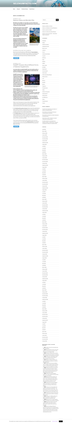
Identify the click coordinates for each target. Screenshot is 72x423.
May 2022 (44, 218)
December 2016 (45, 337)
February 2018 (44, 310)
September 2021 (45, 233)
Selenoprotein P (45, 93)
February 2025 (44, 155)
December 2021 (45, 227)
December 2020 (45, 250)
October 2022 (44, 208)
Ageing (43, 42)
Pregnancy (44, 86)
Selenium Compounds (45, 91)
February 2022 (44, 223)
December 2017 (45, 314)
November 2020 (45, 252)
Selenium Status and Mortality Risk (23, 20)
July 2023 (43, 191)
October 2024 (44, 163)
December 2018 (45, 293)
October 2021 (44, 231)
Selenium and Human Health (47, 29)
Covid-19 (43, 55)
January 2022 (44, 225)
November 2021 (45, 229)
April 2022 (44, 220)
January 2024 (44, 180)
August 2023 (44, 189)
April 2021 (44, 242)
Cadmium (44, 50)
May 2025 (44, 150)
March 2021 (44, 244)
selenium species (30, 121)
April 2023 (44, 197)
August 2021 (44, 235)
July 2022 (43, 214)
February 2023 (44, 201)
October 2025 (44, 140)
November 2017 (45, 316)
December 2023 (45, 182)
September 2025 (45, 142)
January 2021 (44, 248)
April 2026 (44, 129)
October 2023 (44, 186)
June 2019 (44, 284)
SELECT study (18, 113)
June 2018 (44, 303)
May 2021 (44, 240)
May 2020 (44, 263)
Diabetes (43, 61)
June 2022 (44, 216)
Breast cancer (44, 48)
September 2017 (45, 320)
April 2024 (44, 174)
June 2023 (44, 193)
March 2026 (44, 131)
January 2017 (44, 335)
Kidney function (44, 76)
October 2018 (44, 297)
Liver (43, 78)
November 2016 (45, 339)
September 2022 (45, 210)
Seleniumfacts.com (25, 3)
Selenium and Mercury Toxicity (47, 26)
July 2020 (44, 259)
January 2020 (44, 271)
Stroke (43, 99)
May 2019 (44, 286)
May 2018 (44, 305)
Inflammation (44, 72)
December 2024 (45, 159)
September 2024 (45, 165)
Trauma (43, 103)
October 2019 (44, 276)
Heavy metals (44, 65)
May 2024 (44, 172)
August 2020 (44, 257)
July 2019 (43, 282)
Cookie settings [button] (55, 421)
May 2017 (44, 327)
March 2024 (44, 176)
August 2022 (44, 212)
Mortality (43, 82)
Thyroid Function (45, 101)
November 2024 (45, 161)
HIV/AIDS (43, 67)
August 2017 (44, 322)
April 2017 (44, 329)
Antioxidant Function (45, 46)
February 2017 (44, 333)
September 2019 (45, 278)
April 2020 (44, 265)
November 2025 (45, 138)
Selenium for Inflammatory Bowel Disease (49, 31)
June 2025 (44, 148)
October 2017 (44, 318)
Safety (43, 89)
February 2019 (44, 291)
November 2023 (45, 184)
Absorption (44, 40)
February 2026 (44, 133)
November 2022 (45, 206)
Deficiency (44, 57)
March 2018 (44, 308)
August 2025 (44, 144)
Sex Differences (45, 97)
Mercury (43, 80)
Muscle (43, 84)
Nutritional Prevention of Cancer (21, 108)
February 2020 (44, 269)
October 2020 (44, 254)
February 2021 (44, 246)
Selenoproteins (44, 95)
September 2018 (45, 299)
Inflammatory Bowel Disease (47, 74)
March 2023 (44, 199)
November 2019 (45, 274)
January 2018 (44, 312)
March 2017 (44, 331)
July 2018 (43, 301)
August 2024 (44, 167)
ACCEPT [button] (61, 421)
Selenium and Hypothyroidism (47, 110)
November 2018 (45, 295)
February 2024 (44, 178)
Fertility (43, 63)
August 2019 (44, 280)
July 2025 (43, 146)
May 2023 (44, 195)
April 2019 (44, 288)
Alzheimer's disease (45, 44)
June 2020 (44, 261)
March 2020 (44, 267)
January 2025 (44, 157)
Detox (43, 59)
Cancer (43, 52)
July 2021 (43, 237)
